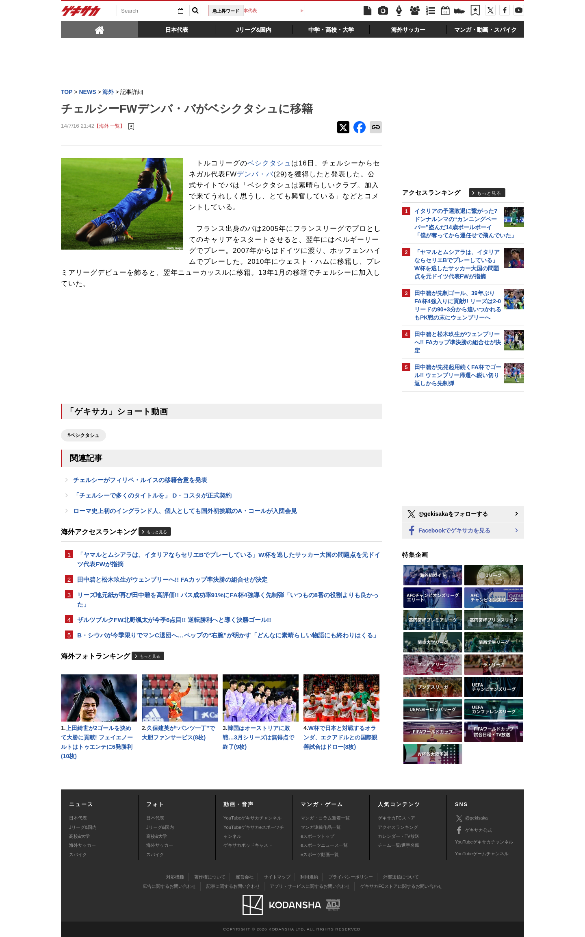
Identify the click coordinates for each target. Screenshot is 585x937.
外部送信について (401, 876)
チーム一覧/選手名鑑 (398, 845)
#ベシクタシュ (83, 435)
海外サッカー (82, 845)
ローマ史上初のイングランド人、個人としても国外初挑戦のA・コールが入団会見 (185, 510)
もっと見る (157, 532)
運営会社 (245, 876)
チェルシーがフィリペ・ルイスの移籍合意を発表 (140, 479)
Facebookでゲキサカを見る (448, 531)
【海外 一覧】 (109, 125)
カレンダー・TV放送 (398, 836)
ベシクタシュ (269, 163)
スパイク (78, 854)
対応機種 (175, 876)
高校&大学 (79, 836)
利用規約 (309, 876)
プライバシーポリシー (350, 876)
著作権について (209, 876)
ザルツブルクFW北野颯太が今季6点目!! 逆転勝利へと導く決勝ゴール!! (174, 619)
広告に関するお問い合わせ (169, 886)
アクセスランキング (398, 827)
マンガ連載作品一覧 (321, 827)
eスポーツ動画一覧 (320, 854)
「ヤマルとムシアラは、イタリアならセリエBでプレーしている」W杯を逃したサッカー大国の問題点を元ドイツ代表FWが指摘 (228, 559)
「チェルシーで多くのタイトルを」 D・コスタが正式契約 (152, 495)
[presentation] (99, 29)
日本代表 (277, 10)
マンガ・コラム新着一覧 (325, 817)
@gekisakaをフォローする (447, 514)
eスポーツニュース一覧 (324, 845)
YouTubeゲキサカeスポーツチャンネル (253, 832)
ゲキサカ (81, 13)
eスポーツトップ (317, 836)
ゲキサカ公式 (473, 830)
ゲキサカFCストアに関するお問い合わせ (401, 886)
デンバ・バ (255, 174)
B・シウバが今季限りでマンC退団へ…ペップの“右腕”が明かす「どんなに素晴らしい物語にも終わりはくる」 (228, 635)
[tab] (99, 29)
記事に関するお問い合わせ (233, 886)
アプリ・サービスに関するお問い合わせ (310, 886)
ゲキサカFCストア (396, 817)
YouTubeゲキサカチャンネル (252, 817)
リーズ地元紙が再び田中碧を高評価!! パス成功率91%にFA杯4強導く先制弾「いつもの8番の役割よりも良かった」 (228, 599)
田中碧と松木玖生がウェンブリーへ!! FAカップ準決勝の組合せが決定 (172, 579)
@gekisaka (471, 818)
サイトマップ (277, 876)
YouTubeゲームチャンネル (482, 853)
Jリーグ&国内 (83, 827)
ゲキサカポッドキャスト (248, 845)
